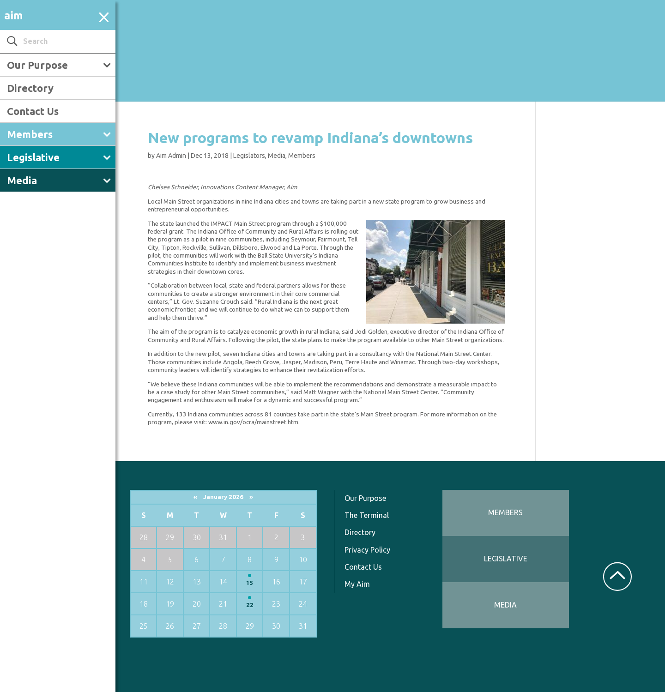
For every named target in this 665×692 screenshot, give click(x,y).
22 (250, 605)
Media (22, 180)
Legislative (33, 157)
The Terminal (367, 515)
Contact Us (33, 111)
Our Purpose (37, 65)
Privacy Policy (367, 550)
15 (250, 582)
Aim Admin (171, 155)
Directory (30, 88)
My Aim (357, 584)
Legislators (249, 155)
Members (30, 134)
